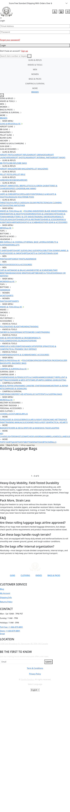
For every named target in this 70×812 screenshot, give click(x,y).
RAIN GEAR (53, 253)
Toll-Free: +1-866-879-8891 (11, 627)
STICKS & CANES (42, 214)
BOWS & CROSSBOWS (25, 338)
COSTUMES (15, 414)
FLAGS (52, 428)
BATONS (21, 346)
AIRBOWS (4, 180)
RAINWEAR (48, 385)
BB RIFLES (14, 163)
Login (35, 45)
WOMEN (35, 74)
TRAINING (34, 326)
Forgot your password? (10, 40)
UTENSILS (20, 377)
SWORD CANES (34, 332)
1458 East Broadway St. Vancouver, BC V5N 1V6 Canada (24, 643)
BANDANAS (12, 273)
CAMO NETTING (56, 419)
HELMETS (32, 273)
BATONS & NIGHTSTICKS (17, 214)
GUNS (12, 575)
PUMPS (40, 380)
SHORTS (9, 259)
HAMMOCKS (43, 377)
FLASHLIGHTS (12, 219)
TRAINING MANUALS (14, 422)
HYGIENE (4, 377)
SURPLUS (24, 414)
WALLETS (15, 245)
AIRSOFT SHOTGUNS (20, 157)
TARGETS (4, 202)
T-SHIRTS (4, 250)
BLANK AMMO (30, 188)
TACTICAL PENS (12, 349)
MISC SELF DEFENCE (28, 349)
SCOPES (21, 194)
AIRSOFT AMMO (7, 185)
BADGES (3, 428)
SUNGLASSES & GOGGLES (11, 419)
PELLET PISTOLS (7, 174)
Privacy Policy (35, 674)
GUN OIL (29, 202)
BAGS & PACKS (35, 79)
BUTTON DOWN (52, 250)
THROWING (25, 326)
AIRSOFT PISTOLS (7, 154)
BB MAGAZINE (24, 169)
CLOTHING (25, 575)
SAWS (8, 340)
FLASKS (36, 436)
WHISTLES (19, 436)
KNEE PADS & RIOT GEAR (40, 422)
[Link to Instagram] (30, 581)
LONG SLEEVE (33, 250)
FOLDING (4, 326)
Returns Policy (6, 601)
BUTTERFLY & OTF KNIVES (23, 216)
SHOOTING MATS (11, 205)
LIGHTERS (11, 436)
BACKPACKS (36, 360)
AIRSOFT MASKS (58, 157)
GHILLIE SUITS (34, 394)
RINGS (41, 436)
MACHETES (54, 214)
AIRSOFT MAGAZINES (9, 169)
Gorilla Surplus (27, 679)
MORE (35, 88)
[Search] (14, 56)
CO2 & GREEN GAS (38, 185)
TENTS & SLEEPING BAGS (51, 394)
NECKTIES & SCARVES (40, 270)
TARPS (2, 394)
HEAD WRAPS (22, 273)
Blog (2, 589)
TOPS (2, 442)
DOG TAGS (45, 428)
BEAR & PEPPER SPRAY (9, 385)
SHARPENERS (15, 222)
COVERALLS (5, 414)
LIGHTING (61, 380)
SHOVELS (15, 340)
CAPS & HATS (5, 270)
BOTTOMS (29, 442)
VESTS (45, 253)
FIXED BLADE (13, 326)
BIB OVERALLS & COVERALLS (12, 242)
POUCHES (26, 360)
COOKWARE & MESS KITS (19, 380)
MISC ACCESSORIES (40, 354)
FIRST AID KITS (21, 394)
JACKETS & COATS (35, 253)
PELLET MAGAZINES (39, 169)
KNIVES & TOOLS (35, 65)
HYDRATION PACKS (49, 360)
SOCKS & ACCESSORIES (22, 264)
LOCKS (26, 422)
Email (2, 633)
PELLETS (26, 185)
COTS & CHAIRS (31, 377)
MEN (35, 69)
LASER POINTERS (31, 194)
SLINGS (9, 197)
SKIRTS (16, 301)
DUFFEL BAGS (11, 363)
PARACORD (10, 394)
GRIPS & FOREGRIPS (9, 194)
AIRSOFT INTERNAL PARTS (40, 157)
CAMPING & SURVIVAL (35, 83)
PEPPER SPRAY (42, 346)
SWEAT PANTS (19, 259)
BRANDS (35, 92)
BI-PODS (30, 197)
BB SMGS (23, 163)
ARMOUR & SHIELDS (9, 346)
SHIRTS (11, 250)
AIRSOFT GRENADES (37, 154)
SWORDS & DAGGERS (9, 332)
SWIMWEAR (5, 290)
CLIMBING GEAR (50, 380)
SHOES (9, 264)
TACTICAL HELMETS (59, 422)
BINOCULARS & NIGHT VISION (35, 419)
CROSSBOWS (14, 180)
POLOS (42, 250)
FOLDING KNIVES (31, 211)
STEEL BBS (18, 185)
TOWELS (33, 380)
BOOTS (3, 264)
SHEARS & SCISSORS (50, 219)
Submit (48, 661)
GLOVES (47, 242)
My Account (5, 593)
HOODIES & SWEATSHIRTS (16, 253)
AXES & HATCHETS (8, 338)
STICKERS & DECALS (16, 428)
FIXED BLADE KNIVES (48, 211)
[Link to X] (41, 581)
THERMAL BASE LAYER (34, 242)
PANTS (3, 259)
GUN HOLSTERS (20, 197)
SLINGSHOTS (24, 340)
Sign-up (24, 51)
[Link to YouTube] (19, 581)
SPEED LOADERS (16, 188)
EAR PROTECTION (40, 202)
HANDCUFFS (30, 346)
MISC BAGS (21, 363)
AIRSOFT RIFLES (22, 154)
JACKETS (3, 295)
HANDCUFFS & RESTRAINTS (30, 219)
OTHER (22, 205)
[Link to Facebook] (24, 581)
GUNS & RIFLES (35, 60)
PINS (57, 428)
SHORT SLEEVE (20, 250)
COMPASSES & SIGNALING (15, 388)
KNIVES (39, 575)
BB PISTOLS (5, 163)
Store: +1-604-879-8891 (10, 631)
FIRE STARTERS (37, 385)
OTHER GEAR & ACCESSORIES (54, 222)
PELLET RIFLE (19, 174)
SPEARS (54, 216)
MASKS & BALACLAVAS (21, 270)
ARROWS (23, 180)
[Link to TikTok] (36, 581)
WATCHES (28, 436)
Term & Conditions (35, 668)
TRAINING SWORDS (42, 216)
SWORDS (31, 214)
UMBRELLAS (49, 436)
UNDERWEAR (30, 259)
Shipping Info (6, 597)
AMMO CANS (25, 385)
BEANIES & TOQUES (44, 273)
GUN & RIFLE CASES (16, 202)
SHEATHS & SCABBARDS (31, 222)
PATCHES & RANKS (32, 428)
